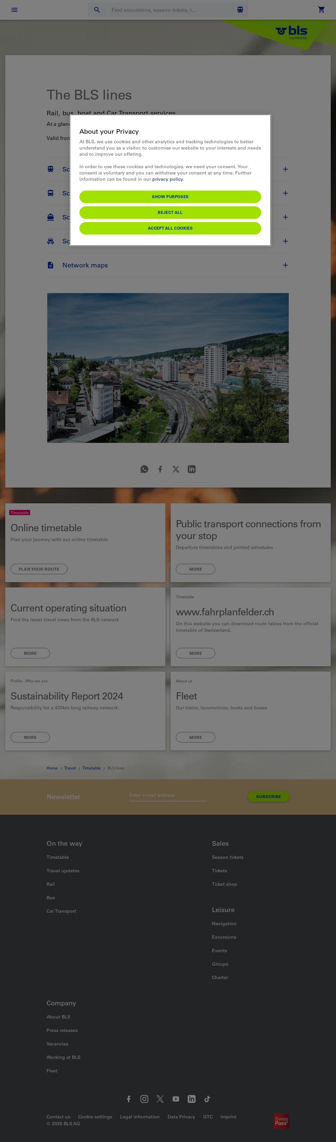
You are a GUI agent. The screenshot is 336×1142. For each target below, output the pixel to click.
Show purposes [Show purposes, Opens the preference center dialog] (170, 196)
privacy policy (167, 179)
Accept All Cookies (170, 228)
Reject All (170, 212)
